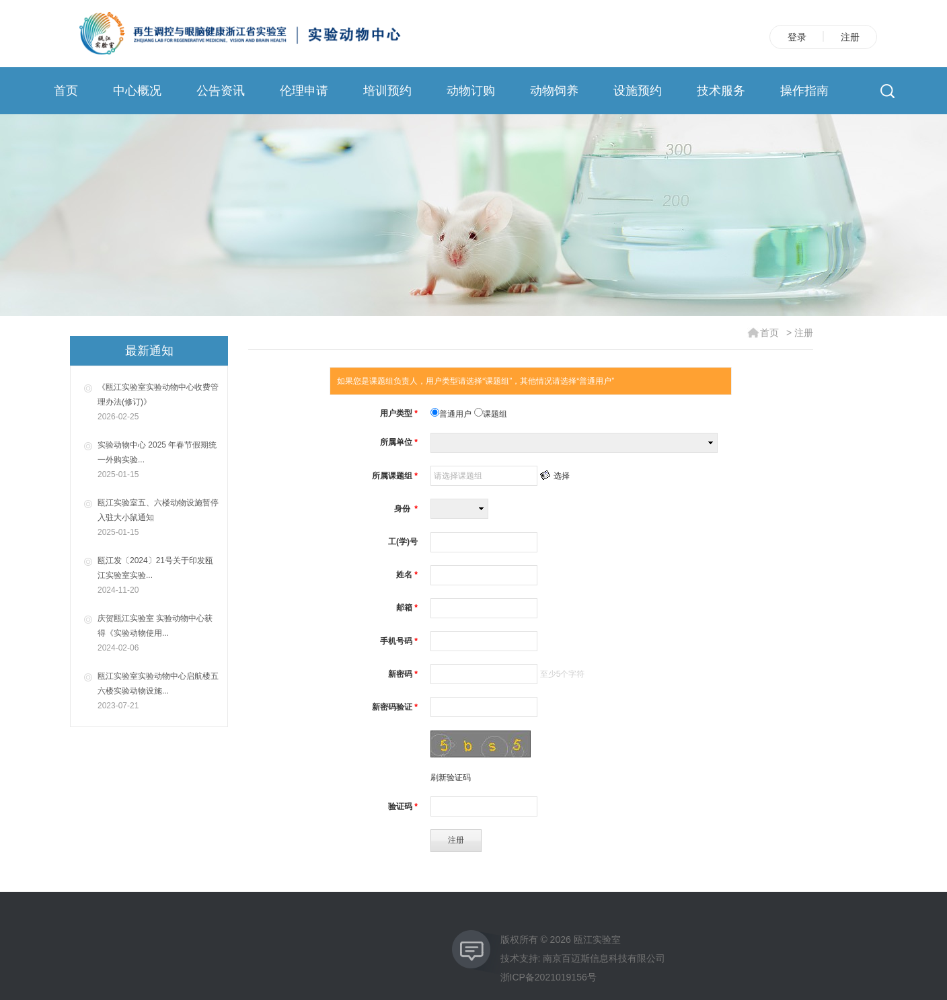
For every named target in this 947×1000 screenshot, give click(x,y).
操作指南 (804, 90)
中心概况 (137, 90)
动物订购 (471, 90)
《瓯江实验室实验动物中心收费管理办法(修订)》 (159, 403)
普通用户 (452, 414)
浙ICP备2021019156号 (548, 977)
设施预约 (637, 90)
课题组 (490, 414)
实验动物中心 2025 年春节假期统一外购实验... (159, 461)
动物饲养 (554, 90)
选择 (562, 476)
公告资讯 (220, 90)
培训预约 (387, 90)
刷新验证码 (450, 777)
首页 (66, 90)
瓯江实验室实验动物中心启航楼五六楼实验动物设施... (159, 692)
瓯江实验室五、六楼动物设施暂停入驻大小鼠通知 (159, 519)
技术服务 (721, 90)
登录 (797, 37)
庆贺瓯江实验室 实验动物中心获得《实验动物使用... (159, 634)
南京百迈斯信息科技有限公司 (604, 958)
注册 (850, 37)
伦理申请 (304, 90)
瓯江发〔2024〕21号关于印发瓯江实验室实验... (159, 576)
